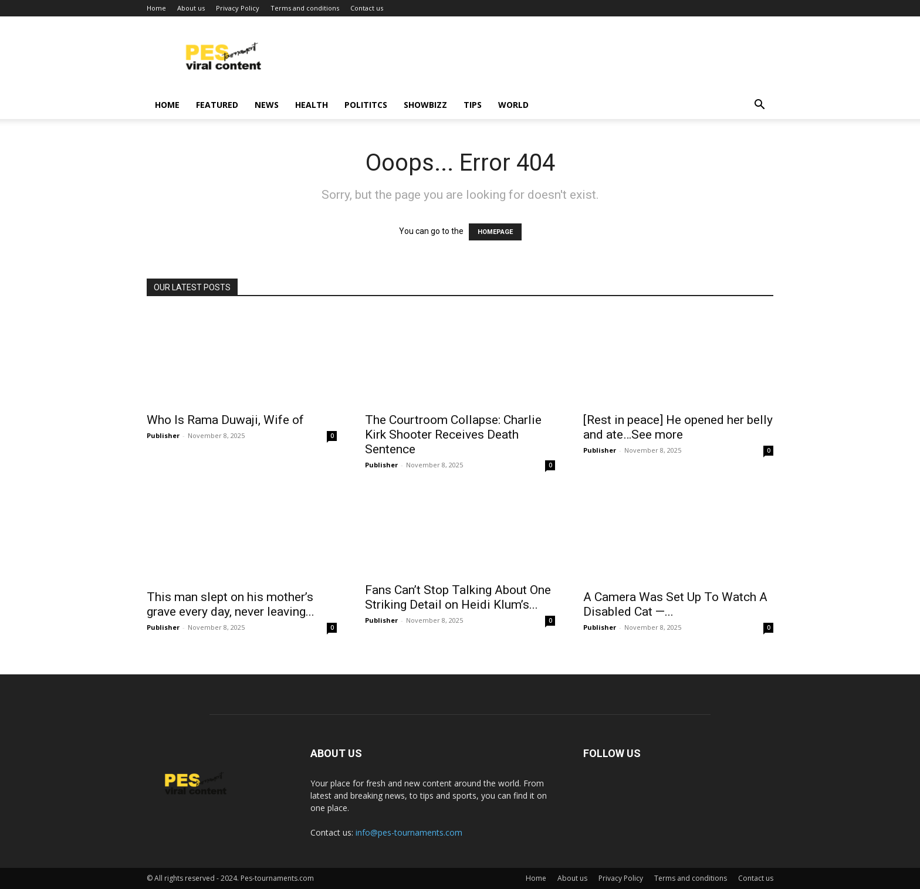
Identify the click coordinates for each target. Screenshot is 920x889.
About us (191, 8)
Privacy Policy (237, 8)
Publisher (163, 435)
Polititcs (365, 104)
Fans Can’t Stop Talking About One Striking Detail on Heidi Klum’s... (458, 597)
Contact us (366, 8)
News (267, 104)
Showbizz (425, 104)
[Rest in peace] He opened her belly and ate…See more (678, 427)
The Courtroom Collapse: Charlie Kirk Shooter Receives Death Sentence (453, 434)
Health (311, 104)
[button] (759, 105)
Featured (217, 104)
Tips (473, 104)
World (513, 104)
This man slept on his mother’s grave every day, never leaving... (230, 604)
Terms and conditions (304, 8)
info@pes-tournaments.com (409, 832)
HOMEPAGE (495, 232)
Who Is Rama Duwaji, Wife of (225, 420)
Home (156, 8)
